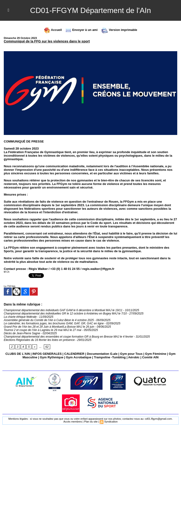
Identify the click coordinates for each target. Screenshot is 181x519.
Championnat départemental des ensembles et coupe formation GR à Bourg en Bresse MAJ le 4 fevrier (68, 336)
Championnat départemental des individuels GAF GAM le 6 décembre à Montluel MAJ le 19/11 (63, 310)
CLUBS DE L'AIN (17, 354)
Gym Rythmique (51, 357)
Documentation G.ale (102, 354)
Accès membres (72, 421)
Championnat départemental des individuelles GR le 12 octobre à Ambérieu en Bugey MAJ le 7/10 (65, 313)
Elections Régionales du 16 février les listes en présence (39, 340)
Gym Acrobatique (78, 357)
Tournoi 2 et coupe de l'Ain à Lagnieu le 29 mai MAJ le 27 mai (42, 330)
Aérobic (134, 357)
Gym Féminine (155, 354)
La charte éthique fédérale (20, 316)
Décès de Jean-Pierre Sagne (22, 333)
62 (47, 346)
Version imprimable (119, 30)
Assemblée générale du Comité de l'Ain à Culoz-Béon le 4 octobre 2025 (49, 320)
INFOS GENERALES (47, 354)
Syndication (111, 421)
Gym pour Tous (131, 354)
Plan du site (91, 421)
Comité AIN (150, 357)
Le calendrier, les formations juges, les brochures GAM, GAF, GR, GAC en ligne (54, 323)
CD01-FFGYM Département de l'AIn (90, 10)
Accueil (53, 30)
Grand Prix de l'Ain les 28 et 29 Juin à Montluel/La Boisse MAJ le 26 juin (49, 326)
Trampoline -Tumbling (110, 357)
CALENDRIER (74, 354)
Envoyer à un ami (81, 30)
